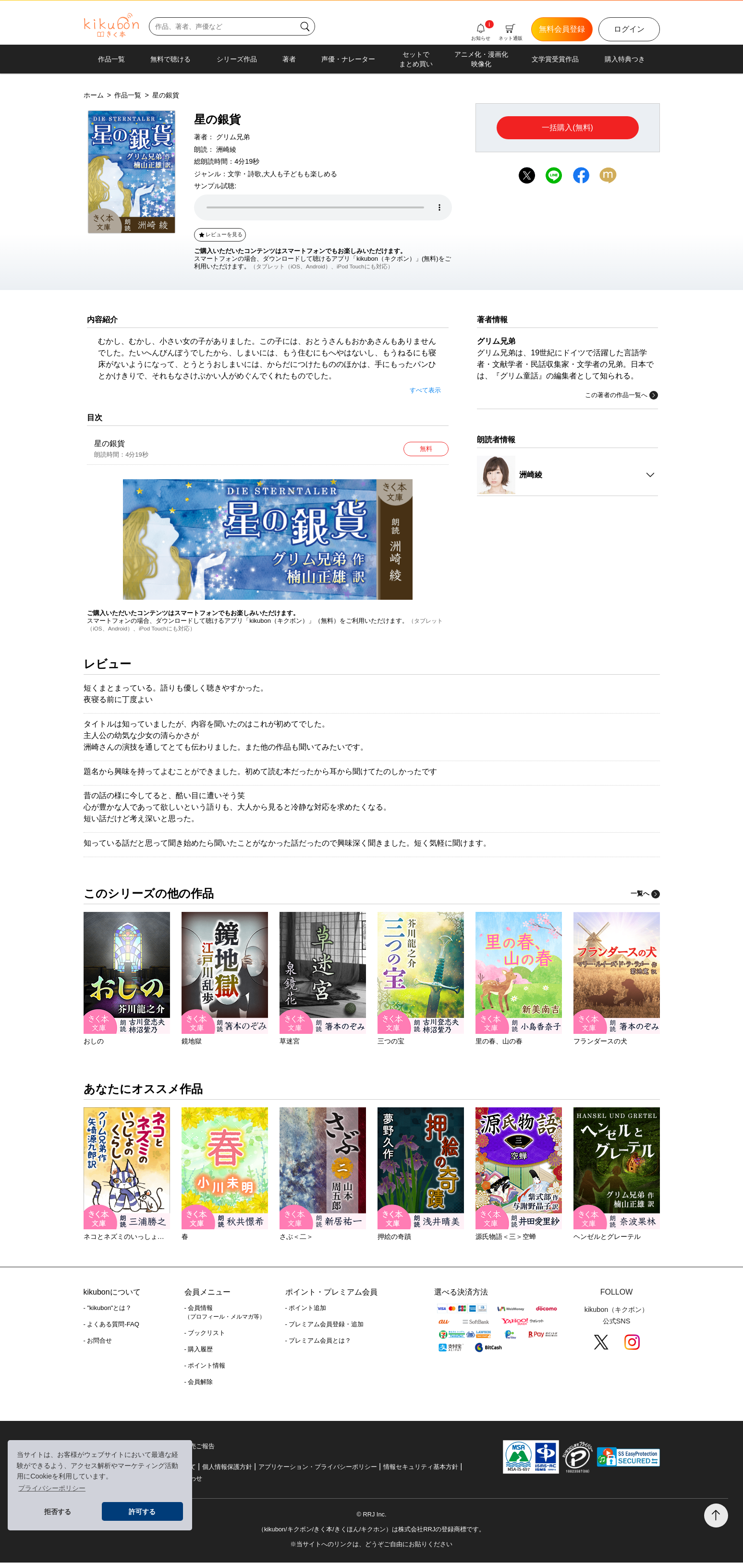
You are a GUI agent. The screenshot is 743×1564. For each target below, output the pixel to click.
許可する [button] (142, 1512)
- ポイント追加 (306, 1309)
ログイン (629, 29)
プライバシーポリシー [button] (51, 1488)
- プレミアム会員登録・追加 (324, 1326)
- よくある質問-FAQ (111, 1326)
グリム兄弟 (233, 137)
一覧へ (645, 895)
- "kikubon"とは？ (108, 1309)
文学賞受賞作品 (555, 59)
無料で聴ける (170, 59)
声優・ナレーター (348, 59)
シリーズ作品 (237, 59)
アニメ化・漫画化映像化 (481, 59)
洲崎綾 (226, 149)
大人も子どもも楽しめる (300, 174)
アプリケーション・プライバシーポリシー (317, 1468)
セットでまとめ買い (416, 59)
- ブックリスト (205, 1334)
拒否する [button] (57, 1512)
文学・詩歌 (244, 174)
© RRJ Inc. (371, 1515)
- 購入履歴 (198, 1351)
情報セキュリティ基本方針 (420, 1468)
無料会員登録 (562, 29)
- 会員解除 (198, 1383)
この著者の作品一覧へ (621, 395)
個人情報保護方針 (227, 1468)
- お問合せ (98, 1342)
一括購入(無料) (567, 127)
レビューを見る (220, 234)
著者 (289, 59)
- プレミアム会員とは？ (318, 1342)
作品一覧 (111, 59)
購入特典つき (625, 59)
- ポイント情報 (205, 1367)
